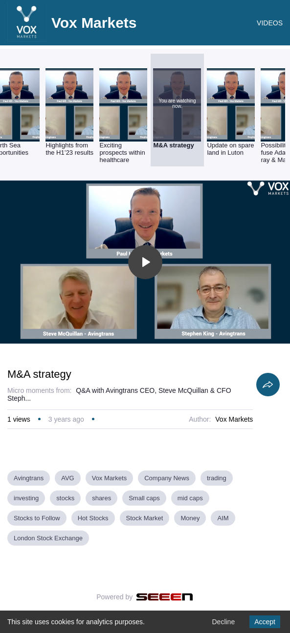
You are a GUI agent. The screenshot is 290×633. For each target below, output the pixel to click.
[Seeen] (164, 596)
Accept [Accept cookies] (264, 622)
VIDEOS (270, 23)
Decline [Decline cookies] (223, 622)
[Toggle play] (145, 262)
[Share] (268, 384)
